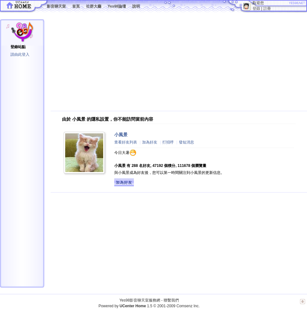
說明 (136, 6)
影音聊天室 (56, 6)
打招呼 (168, 142)
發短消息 (186, 142)
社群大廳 (93, 6)
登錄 (256, 8)
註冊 (267, 8)
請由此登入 (19, 54)
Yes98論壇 (117, 6)
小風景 (121, 134)
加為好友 (149, 142)
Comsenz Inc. (187, 306)
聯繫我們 (171, 300)
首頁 (76, 6)
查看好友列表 (125, 142)
